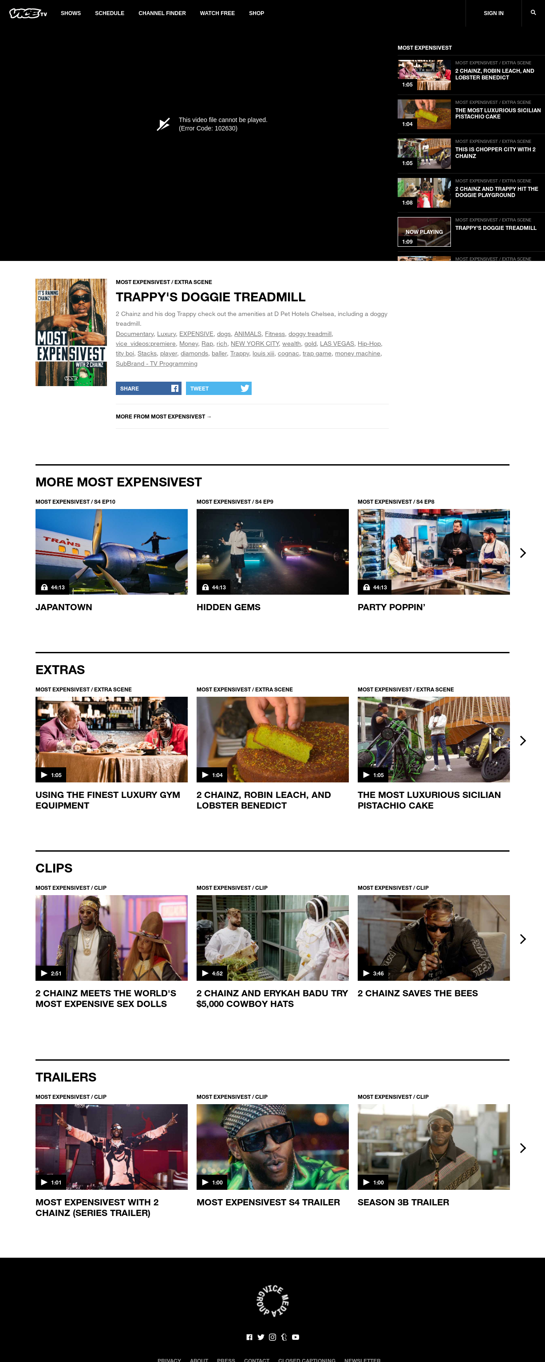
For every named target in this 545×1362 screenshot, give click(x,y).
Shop (256, 13)
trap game (317, 353)
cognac (288, 353)
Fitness (275, 333)
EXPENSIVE (196, 333)
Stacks (147, 353)
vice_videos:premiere (146, 343)
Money (188, 343)
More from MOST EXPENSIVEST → (164, 416)
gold (310, 343)
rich (222, 343)
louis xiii (263, 353)
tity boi (125, 353)
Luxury (166, 333)
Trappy (239, 353)
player (168, 353)
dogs (224, 333)
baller (219, 353)
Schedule (109, 13)
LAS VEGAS (337, 343)
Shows (71, 13)
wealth (291, 343)
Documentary (135, 333)
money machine (357, 353)
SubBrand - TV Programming (156, 363)
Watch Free (217, 13)
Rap (207, 343)
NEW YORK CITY (255, 343)
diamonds (194, 353)
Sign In (494, 13)
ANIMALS (247, 333)
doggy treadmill (310, 333)
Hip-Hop (369, 343)
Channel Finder (162, 13)
